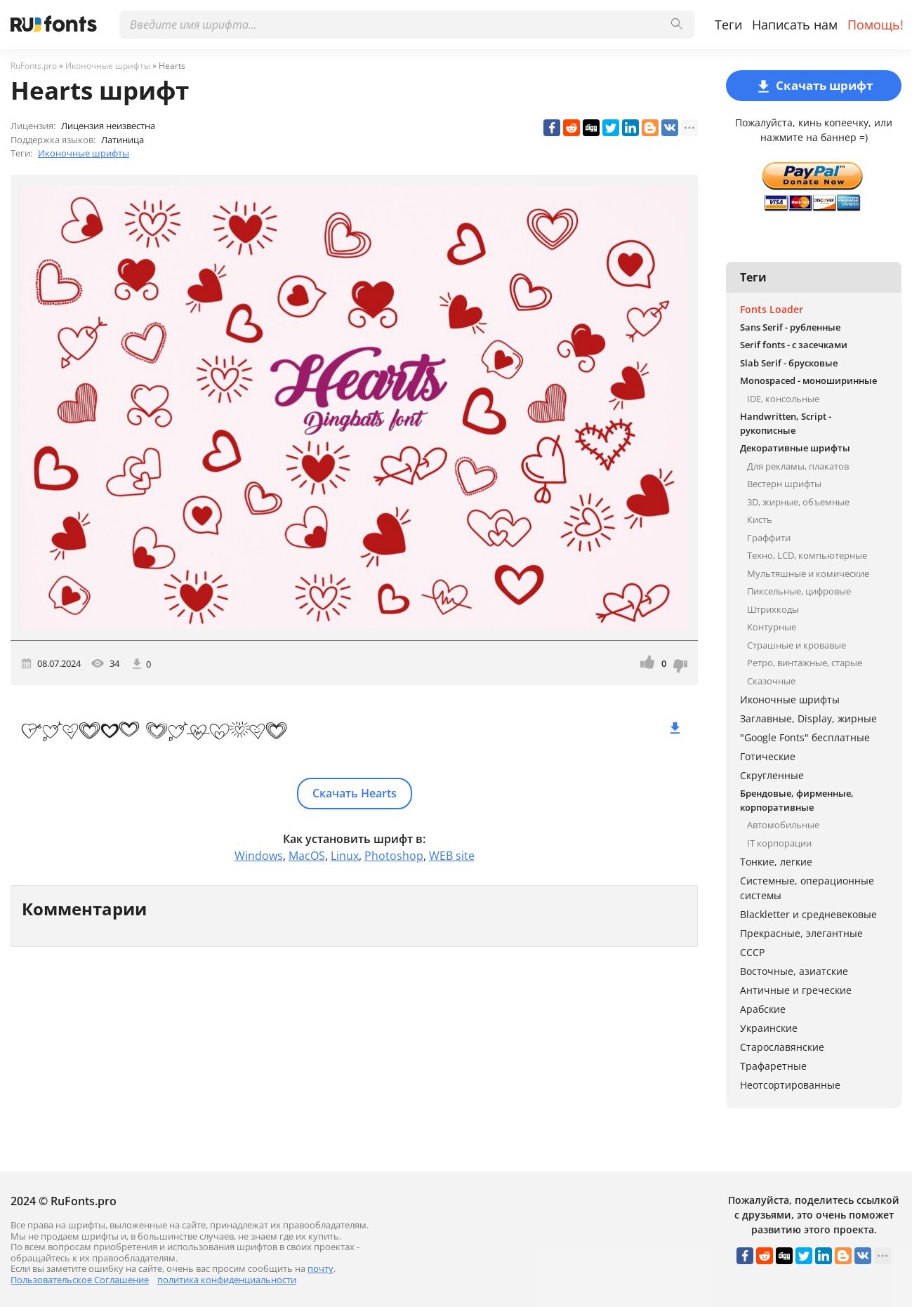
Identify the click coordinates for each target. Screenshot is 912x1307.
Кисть (759, 519)
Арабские (763, 1009)
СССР (752, 952)
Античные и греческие (796, 990)
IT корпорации (779, 843)
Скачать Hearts (354, 793)
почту (320, 1268)
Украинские (769, 1028)
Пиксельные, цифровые (799, 591)
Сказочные (771, 681)
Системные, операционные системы (807, 888)
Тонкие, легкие (776, 861)
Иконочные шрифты (83, 153)
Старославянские (782, 1047)
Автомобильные (783, 824)
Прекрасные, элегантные (801, 933)
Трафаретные (773, 1066)
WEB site (452, 855)
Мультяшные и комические (808, 573)
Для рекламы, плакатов (798, 466)
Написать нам (795, 24)
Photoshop (393, 855)
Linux (345, 855)
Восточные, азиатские (794, 971)
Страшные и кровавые (796, 645)
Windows (258, 855)
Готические (767, 756)
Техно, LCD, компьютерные (807, 555)
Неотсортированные (790, 1085)
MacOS (307, 855)
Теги (728, 24)
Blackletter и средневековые (808, 914)
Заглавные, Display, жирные (808, 718)
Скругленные (772, 775)
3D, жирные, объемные (798, 502)
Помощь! (875, 24)
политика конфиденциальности (226, 1279)
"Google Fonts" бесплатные (805, 737)
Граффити (769, 537)
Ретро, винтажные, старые (804, 662)
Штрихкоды (773, 609)
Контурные (771, 627)
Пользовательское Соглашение (80, 1279)
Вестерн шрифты (784, 483)
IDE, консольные (783, 398)
